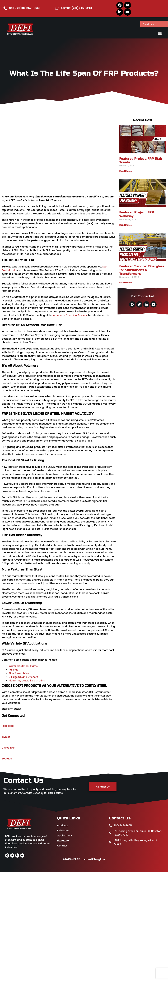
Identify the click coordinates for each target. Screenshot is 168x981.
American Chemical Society (70, 315)
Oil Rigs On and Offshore (23, 677)
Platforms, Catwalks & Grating (27, 680)
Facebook (8, 726)
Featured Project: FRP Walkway (136, 214)
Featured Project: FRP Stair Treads (140, 160)
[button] (160, 33)
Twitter (6, 736)
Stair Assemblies (19, 673)
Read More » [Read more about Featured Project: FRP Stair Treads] (125, 171)
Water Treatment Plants (23, 666)
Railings (13, 669)
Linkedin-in (8, 747)
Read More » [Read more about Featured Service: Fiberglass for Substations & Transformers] (125, 282)
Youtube (7, 758)
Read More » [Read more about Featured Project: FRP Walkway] (125, 224)
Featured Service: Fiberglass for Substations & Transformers (141, 270)
